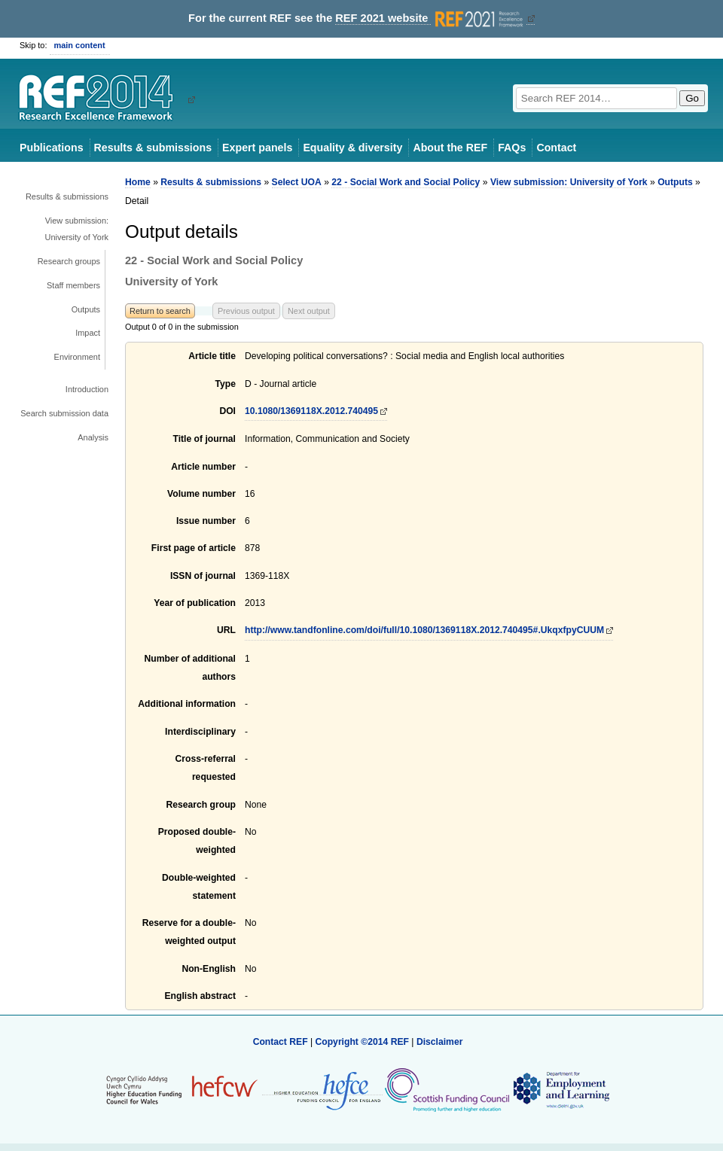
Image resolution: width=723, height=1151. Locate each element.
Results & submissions (153, 148)
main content (79, 45)
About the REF (450, 148)
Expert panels (257, 148)
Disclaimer (439, 1042)
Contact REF (280, 1042)
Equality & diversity (352, 148)
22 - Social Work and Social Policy (405, 182)
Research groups (69, 261)
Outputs (86, 309)
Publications (52, 148)
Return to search (160, 310)
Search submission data (64, 413)
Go (692, 98)
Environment (77, 356)
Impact (87, 332)
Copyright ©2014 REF (363, 1042)
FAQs (512, 148)
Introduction (87, 389)
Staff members (73, 285)
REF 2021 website (430, 18)
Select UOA (297, 182)
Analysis (93, 437)
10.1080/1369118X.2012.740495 (311, 411)
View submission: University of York (77, 229)
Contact (556, 148)
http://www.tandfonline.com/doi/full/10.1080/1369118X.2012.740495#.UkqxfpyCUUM (424, 630)
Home (138, 182)
